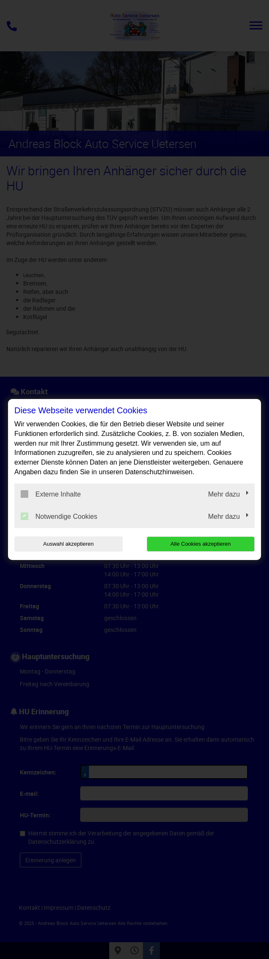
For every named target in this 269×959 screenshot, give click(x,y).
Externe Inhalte (51, 494)
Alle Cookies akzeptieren (200, 544)
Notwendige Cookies (59, 516)
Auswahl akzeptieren (68, 544)
